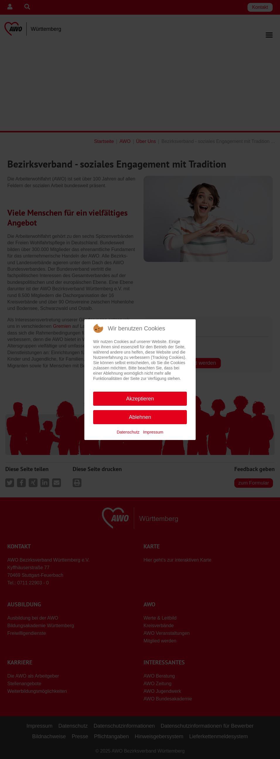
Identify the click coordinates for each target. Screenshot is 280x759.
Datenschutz (128, 432)
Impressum (153, 432)
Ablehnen (140, 417)
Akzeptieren (140, 399)
